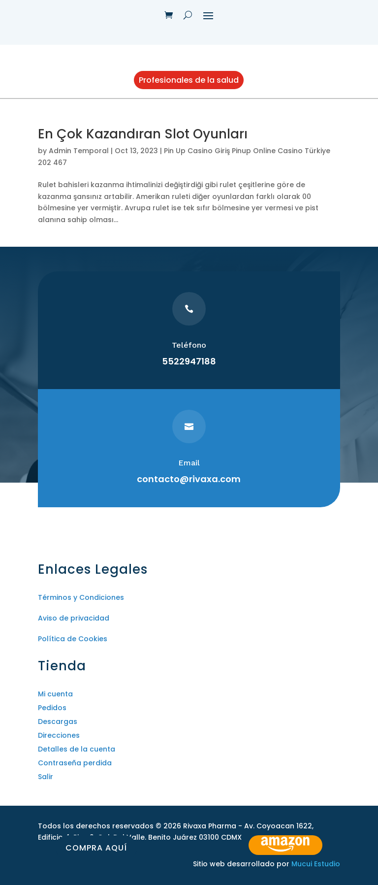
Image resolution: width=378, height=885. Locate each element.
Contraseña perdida (75, 763)
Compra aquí (96, 847)
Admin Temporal (79, 151)
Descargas (57, 721)
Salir (45, 777)
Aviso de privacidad (73, 618)
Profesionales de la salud (189, 80)
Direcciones (59, 735)
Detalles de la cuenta (76, 749)
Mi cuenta (55, 694)
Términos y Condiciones (81, 597)
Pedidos (52, 708)
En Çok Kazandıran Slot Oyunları (143, 134)
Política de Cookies (72, 639)
